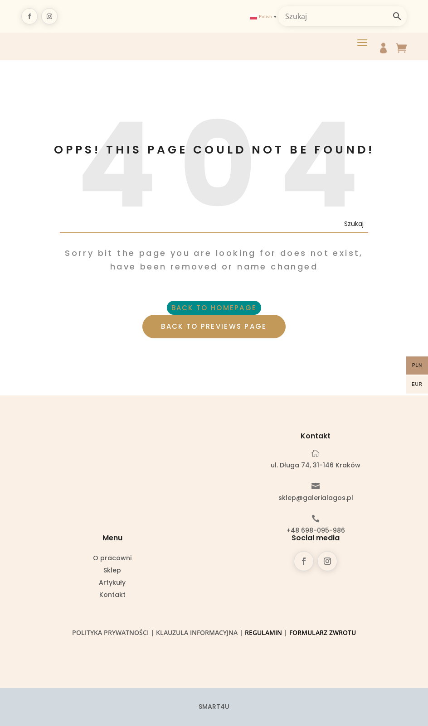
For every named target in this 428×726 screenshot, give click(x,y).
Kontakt (112, 595)
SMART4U (214, 706)
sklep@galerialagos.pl (315, 497)
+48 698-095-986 (316, 530)
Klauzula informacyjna (197, 632)
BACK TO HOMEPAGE (214, 308)
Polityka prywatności (110, 632)
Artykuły (112, 583)
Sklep (112, 571)
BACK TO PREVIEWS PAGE (214, 326)
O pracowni (112, 559)
